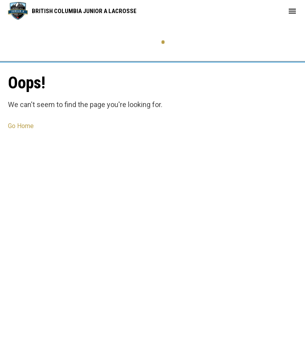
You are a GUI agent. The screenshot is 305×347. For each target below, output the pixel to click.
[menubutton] (292, 11)
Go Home (21, 126)
